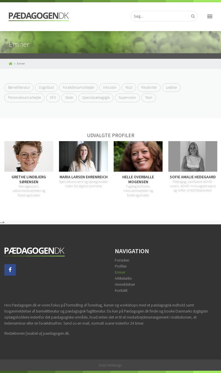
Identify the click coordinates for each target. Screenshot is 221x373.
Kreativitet (149, 87)
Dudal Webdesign (110, 365)
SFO (53, 97)
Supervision (127, 97)
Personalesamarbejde (24, 97)
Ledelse (171, 87)
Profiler (121, 266)
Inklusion (110, 87)
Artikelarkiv (123, 278)
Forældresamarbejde (78, 87)
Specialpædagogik (96, 97)
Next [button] (217, 169)
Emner (120, 272)
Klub (128, 87)
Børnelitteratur (19, 87)
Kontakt (121, 290)
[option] (28, 169)
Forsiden (122, 260)
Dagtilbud (46, 87)
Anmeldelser (125, 284)
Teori (148, 97)
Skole (69, 97)
